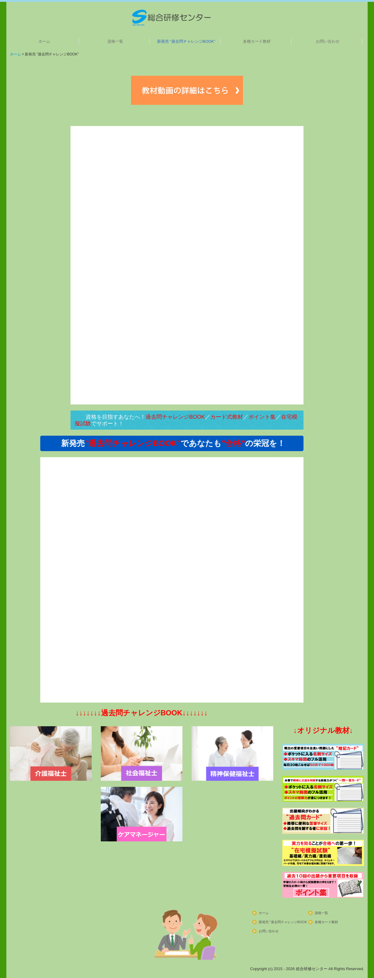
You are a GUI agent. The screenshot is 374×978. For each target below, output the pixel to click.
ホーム (44, 41)
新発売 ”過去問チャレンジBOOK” (186, 41)
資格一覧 (115, 41)
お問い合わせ (328, 41)
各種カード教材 (257, 41)
